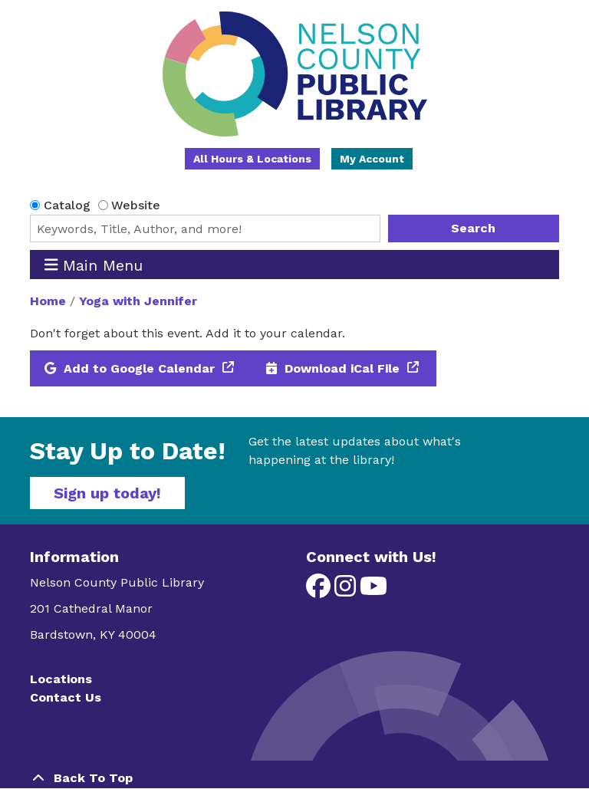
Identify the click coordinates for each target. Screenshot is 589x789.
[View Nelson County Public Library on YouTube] (373, 591)
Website (135, 205)
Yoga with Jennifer (138, 301)
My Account (372, 159)
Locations (61, 679)
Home (48, 301)
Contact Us (65, 697)
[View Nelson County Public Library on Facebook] (320, 591)
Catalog (67, 205)
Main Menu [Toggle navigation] (93, 265)
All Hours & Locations (252, 159)
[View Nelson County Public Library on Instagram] (347, 591)
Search (473, 228)
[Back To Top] (294, 778)
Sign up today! (107, 493)
